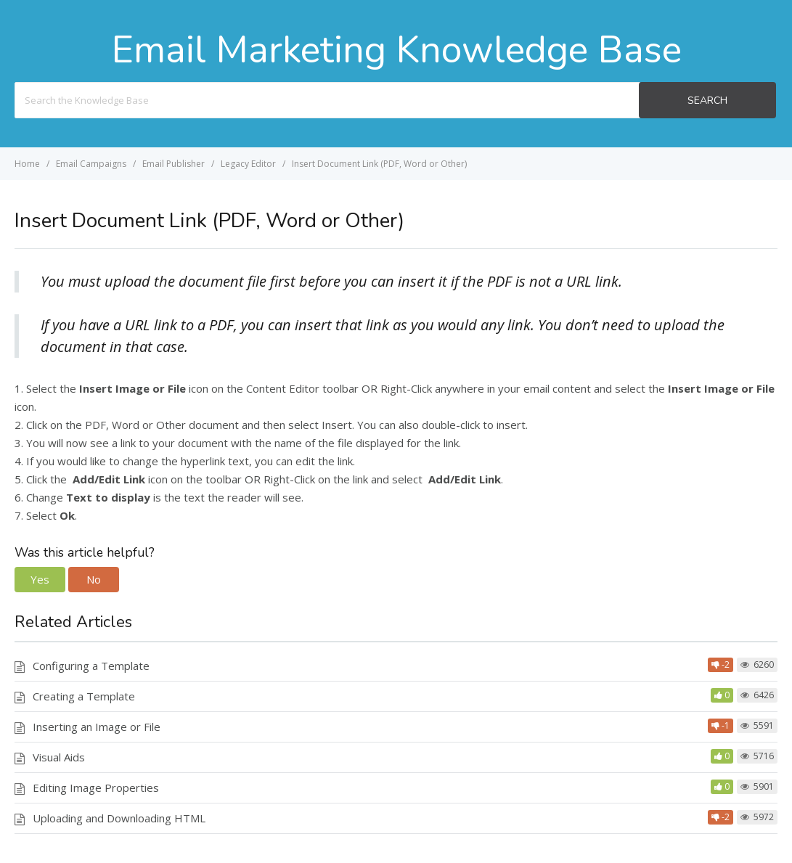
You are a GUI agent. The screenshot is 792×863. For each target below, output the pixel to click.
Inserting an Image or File (96, 726)
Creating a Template (84, 696)
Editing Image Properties (96, 787)
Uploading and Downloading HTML (119, 818)
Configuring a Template (91, 665)
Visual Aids (59, 757)
